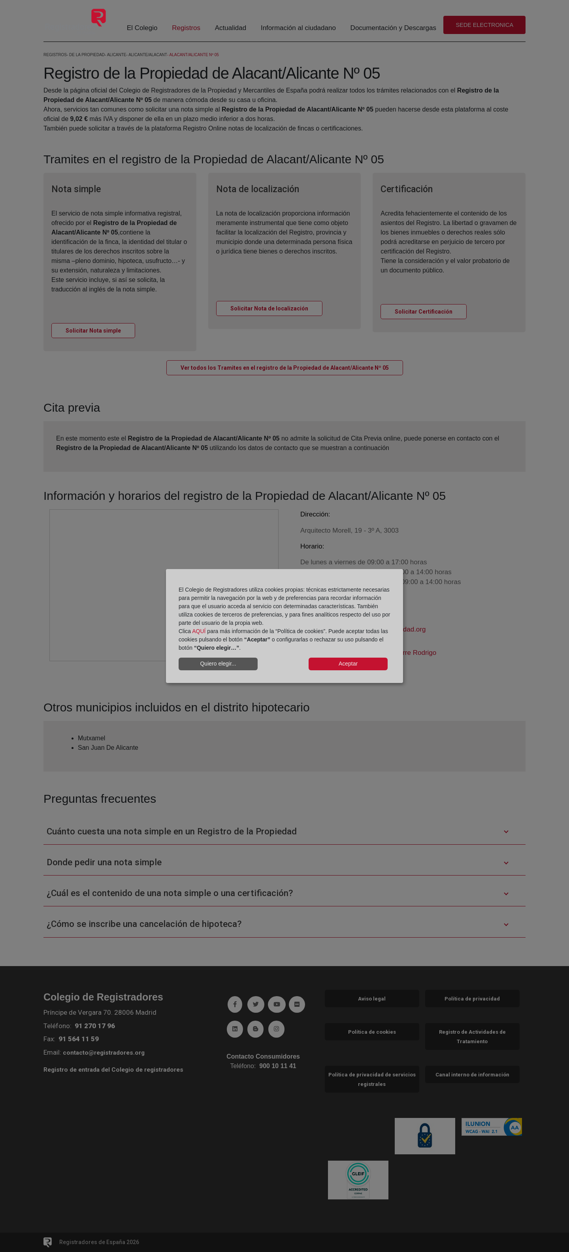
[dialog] (284, 626)
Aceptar (348, 663)
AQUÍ (198, 631)
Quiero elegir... (218, 663)
